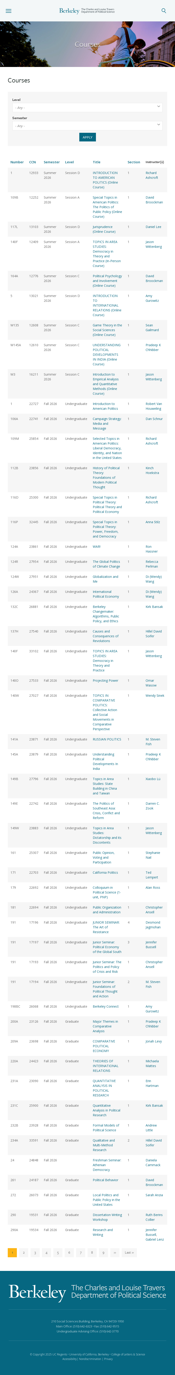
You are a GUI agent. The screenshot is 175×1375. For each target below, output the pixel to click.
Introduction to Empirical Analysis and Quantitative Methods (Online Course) (106, 384)
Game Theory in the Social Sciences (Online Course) (107, 330)
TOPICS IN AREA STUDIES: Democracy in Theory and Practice (105, 660)
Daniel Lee (153, 227)
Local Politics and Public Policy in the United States (106, 1200)
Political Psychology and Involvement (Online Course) (107, 281)
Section (134, 162)
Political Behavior (105, 1180)
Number (17, 162)
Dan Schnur (154, 419)
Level (16, 99)
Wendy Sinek (155, 695)
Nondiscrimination (90, 1359)
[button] (8, 10)
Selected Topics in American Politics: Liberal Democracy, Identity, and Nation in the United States (107, 448)
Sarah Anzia (154, 1195)
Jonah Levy (154, 1041)
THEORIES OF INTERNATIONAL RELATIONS (105, 1066)
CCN (32, 162)
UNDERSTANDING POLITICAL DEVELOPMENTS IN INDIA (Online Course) (107, 354)
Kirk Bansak (154, 606)
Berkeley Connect (106, 1006)
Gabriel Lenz (155, 1239)
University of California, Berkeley (89, 1354)
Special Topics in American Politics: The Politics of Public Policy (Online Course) (107, 207)
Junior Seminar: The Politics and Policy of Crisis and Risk (107, 967)
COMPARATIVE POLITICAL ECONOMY (104, 1046)
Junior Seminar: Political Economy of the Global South (107, 947)
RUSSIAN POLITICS (107, 739)
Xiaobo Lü (153, 779)
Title (96, 162)
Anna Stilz (153, 522)
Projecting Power (105, 680)
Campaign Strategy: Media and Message (107, 423)
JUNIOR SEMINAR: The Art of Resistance (106, 927)
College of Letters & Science (128, 1354)
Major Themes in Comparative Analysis (105, 1026)
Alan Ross (153, 887)
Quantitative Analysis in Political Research (106, 1110)
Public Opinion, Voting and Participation (104, 857)
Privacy (108, 1359)
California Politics (105, 872)
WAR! (96, 546)
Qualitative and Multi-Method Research (104, 1145)
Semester (19, 117)
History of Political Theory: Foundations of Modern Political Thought (106, 477)
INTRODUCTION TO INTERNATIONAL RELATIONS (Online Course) (107, 305)
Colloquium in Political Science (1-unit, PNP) (107, 892)
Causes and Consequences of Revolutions (105, 636)
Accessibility (69, 1359)
